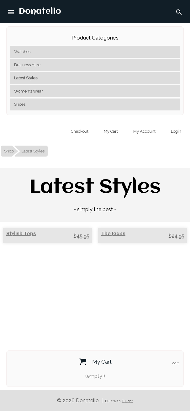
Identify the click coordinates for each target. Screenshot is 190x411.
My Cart (110, 131)
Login (175, 131)
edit (175, 363)
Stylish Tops (21, 233)
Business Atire (27, 64)
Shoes (19, 104)
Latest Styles (25, 78)
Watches (22, 51)
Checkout (79, 131)
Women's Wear (28, 91)
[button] (11, 11)
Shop (9, 151)
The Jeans (113, 233)
